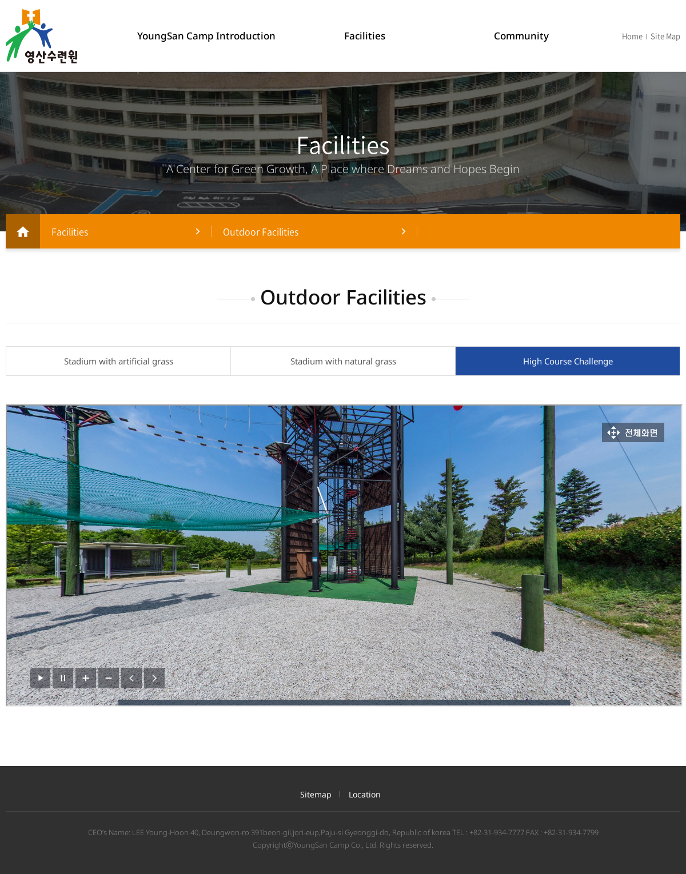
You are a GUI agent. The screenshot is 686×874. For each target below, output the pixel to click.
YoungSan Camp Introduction (206, 35)
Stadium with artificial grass (118, 361)
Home (632, 35)
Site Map (665, 35)
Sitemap (316, 794)
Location (365, 794)
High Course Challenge (568, 361)
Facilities (364, 35)
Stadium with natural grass (343, 361)
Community (521, 35)
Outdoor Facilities (260, 231)
